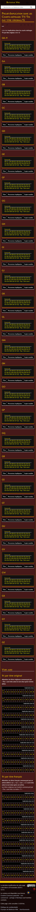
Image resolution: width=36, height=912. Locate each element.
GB (13, 45)
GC (15, 45)
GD (17, 45)
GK (8, 47)
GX (13, 49)
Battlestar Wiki (13, 2)
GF (22, 45)
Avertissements (24, 909)
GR (25, 47)
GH (27, 45)
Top (21, 49)
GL (10, 47)
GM (12, 47)
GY (16, 49)
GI (29, 45)
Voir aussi (26, 49)
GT (29, 47)
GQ (22, 47)
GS (27, 47)
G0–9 (6, 45)
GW (10, 49)
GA (10, 45)
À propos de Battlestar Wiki (9, 909)
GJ (5, 47)
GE (20, 45)
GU (6, 49)
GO (17, 47)
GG (24, 45)
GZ (18, 49)
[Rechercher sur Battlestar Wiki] (18, 7)
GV (8, 49)
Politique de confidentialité (9, 907)
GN (15, 47)
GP (20, 47)
